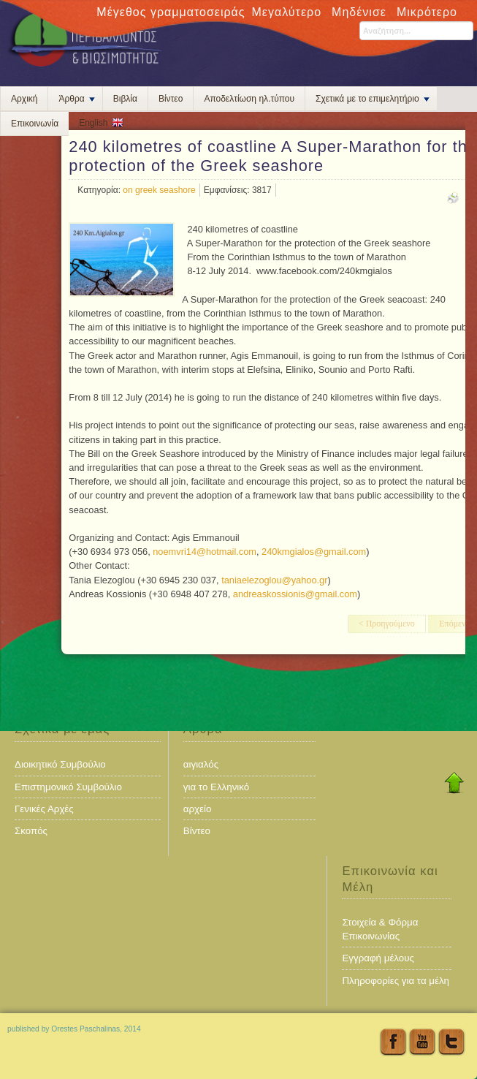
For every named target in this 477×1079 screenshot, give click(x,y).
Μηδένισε (359, 12)
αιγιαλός (200, 764)
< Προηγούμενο (387, 623)
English (93, 123)
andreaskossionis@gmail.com (295, 593)
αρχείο (197, 808)
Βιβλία (125, 99)
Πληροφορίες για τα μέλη (395, 980)
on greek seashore (159, 190)
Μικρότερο (427, 12)
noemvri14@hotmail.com (204, 551)
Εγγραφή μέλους (377, 958)
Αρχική (24, 99)
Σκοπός (31, 830)
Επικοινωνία (34, 123)
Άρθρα (76, 99)
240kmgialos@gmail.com (314, 551)
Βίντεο (171, 99)
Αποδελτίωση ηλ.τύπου (249, 99)
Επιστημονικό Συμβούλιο (68, 786)
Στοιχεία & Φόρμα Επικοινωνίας (380, 929)
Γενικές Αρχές (44, 808)
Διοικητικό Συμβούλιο (60, 764)
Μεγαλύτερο (287, 12)
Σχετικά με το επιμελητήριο (373, 99)
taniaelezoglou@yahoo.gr (274, 580)
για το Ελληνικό (216, 786)
